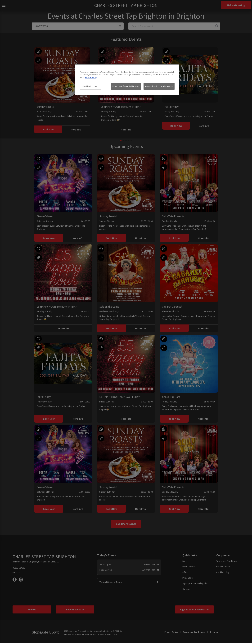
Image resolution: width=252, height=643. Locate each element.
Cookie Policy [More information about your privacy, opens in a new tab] (91, 77)
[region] (127, 79)
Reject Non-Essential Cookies (126, 86)
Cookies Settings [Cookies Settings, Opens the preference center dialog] (90, 86)
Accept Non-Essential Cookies (159, 86)
